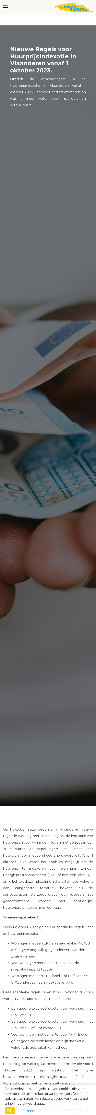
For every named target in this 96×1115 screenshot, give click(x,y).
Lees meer (27, 1111)
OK (9, 1111)
